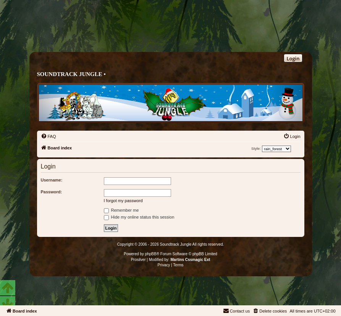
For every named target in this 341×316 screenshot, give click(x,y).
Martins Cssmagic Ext (190, 260)
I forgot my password (123, 200)
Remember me (121, 210)
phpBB (151, 254)
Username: (52, 180)
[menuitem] (48, 136)
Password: (51, 192)
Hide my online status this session (139, 217)
